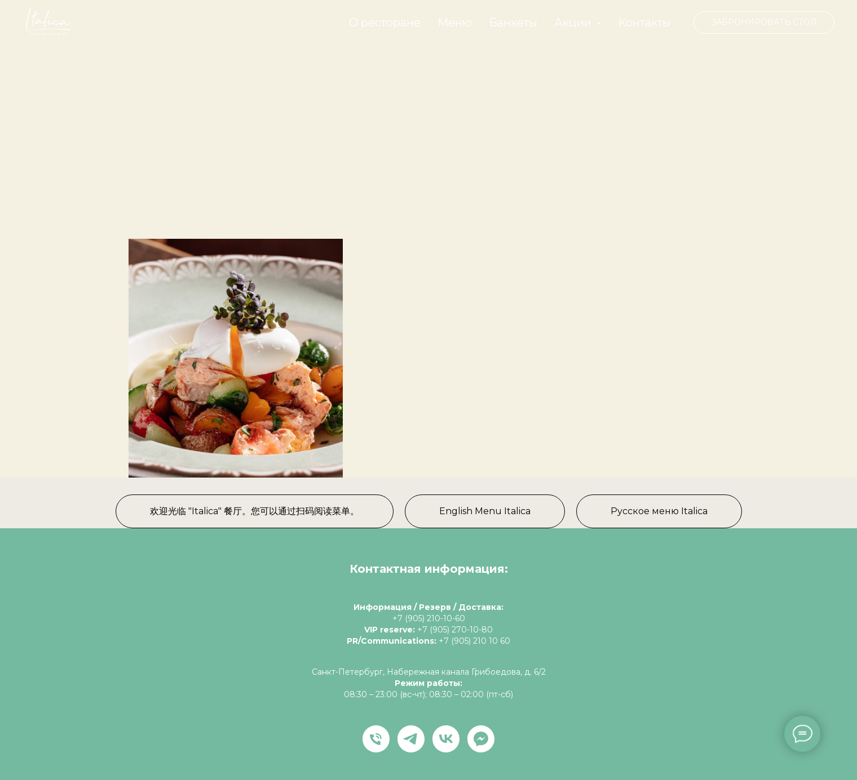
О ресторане (385, 22)
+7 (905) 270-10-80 (455, 630)
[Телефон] (376, 738)
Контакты (644, 22)
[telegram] (411, 738)
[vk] (446, 738)
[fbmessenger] (480, 738)
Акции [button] (574, 22)
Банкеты (513, 22)
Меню (455, 22)
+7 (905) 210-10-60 (428, 618)
